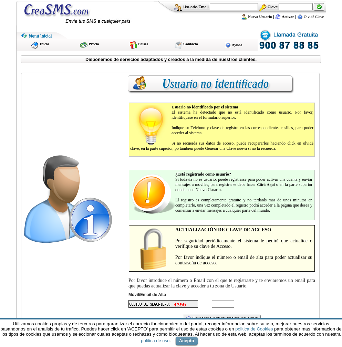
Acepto (186, 340)
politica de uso (155, 340)
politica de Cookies (254, 329)
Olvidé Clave (310, 16)
